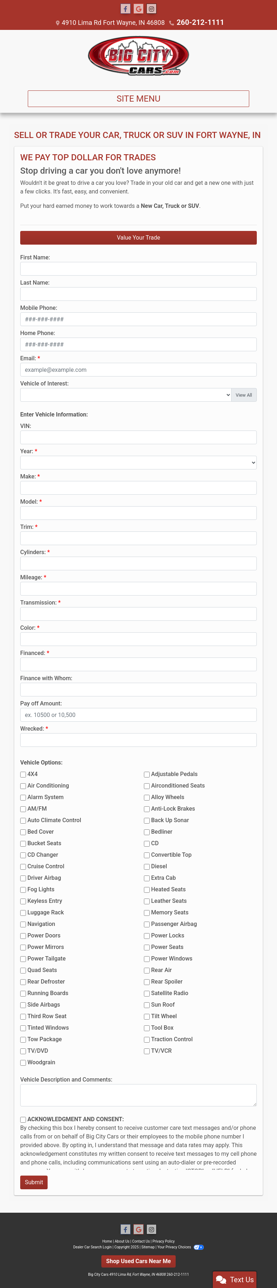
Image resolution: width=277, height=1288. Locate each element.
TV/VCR (161, 1050)
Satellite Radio (169, 992)
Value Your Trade (138, 237)
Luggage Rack (45, 912)
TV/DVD (37, 1050)
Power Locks (167, 935)
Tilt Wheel (164, 1015)
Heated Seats (168, 889)
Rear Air (161, 969)
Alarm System (45, 796)
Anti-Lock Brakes (173, 808)
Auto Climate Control (54, 819)
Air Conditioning (48, 785)
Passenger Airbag (174, 923)
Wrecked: (32, 728)
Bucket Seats (44, 842)
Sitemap (148, 1247)
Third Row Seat (46, 1015)
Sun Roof (163, 1004)
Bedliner (161, 831)
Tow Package (44, 1038)
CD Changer (42, 854)
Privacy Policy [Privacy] (164, 1241)
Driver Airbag (44, 877)
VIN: (25, 425)
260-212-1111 (200, 22)
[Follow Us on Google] (138, 9)
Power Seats (167, 946)
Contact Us (141, 1241)
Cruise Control (45, 866)
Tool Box (162, 1027)
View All (244, 394)
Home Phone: (37, 332)
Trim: (27, 526)
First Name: (35, 257)
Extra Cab (163, 877)
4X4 (32, 773)
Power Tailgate (46, 958)
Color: (28, 627)
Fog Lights (40, 889)
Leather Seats (169, 900)
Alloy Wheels (167, 796)
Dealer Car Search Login (92, 1247)
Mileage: (31, 577)
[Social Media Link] (151, 9)
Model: (29, 501)
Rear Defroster (46, 981)
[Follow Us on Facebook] (125, 9)
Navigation (41, 923)
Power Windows (172, 958)
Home (107, 1241)
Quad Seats (42, 969)
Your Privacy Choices (180, 1247)
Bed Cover (40, 831)
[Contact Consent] (23, 1119)
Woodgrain (41, 1062)
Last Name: (35, 282)
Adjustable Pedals (174, 773)
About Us (122, 1241)
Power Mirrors (45, 946)
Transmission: (38, 602)
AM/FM (37, 808)
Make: (28, 476)
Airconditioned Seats (178, 785)
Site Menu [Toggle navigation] (138, 98)
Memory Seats (170, 912)
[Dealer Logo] (138, 57)
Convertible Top (171, 854)
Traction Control (172, 1038)
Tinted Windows (48, 1027)
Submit (34, 1181)
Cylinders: (33, 551)
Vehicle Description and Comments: (66, 1079)
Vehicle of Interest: (44, 383)
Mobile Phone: (38, 307)
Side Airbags (43, 1004)
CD (155, 842)
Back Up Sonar (170, 819)
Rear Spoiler (167, 981)
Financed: (32, 652)
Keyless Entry (44, 900)
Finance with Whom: (46, 677)
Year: (26, 450)
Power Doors (44, 935)
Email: (28, 358)
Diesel (159, 866)
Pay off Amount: (41, 703)
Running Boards (47, 992)
